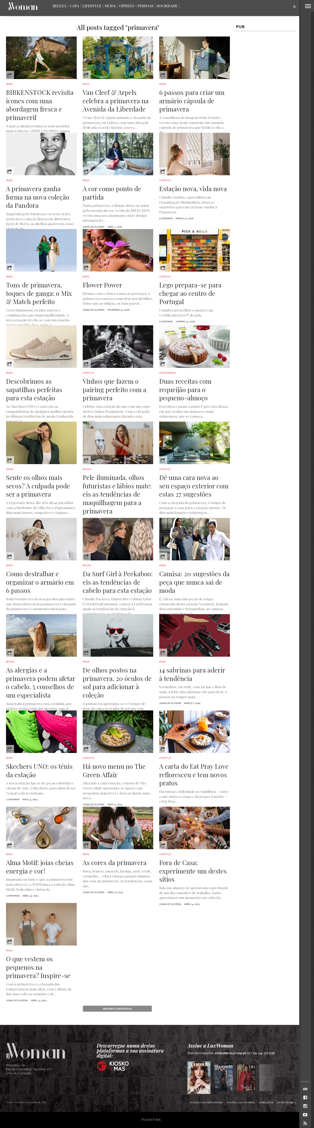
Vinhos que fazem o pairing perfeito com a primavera (114, 389)
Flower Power (102, 285)
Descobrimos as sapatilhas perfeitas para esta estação (34, 389)
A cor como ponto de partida (112, 192)
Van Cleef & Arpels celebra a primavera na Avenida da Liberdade (116, 100)
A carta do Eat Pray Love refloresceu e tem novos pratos (193, 774)
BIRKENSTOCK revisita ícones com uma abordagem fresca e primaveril (39, 104)
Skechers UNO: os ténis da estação (39, 770)
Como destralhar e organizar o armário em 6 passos (40, 581)
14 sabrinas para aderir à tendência (192, 674)
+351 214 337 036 (263, 1053)
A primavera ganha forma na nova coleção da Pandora (37, 196)
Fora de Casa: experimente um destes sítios (193, 870)
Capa (74, 5)
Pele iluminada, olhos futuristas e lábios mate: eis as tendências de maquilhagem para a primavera (117, 494)
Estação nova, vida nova (193, 188)
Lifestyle (92, 5)
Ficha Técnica (286, 1102)
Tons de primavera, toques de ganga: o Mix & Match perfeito (39, 293)
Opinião (126, 5)
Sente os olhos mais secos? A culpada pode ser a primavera (38, 485)
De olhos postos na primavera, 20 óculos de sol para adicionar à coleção (117, 682)
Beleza (59, 5)
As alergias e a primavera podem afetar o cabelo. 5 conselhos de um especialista (40, 682)
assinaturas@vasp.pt (230, 1053)
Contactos (266, 1102)
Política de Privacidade (206, 1102)
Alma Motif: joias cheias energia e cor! (39, 866)
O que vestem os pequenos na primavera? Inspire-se (38, 967)
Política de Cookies (241, 1102)
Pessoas (145, 5)
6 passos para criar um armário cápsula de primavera (191, 100)
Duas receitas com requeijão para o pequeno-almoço (185, 389)
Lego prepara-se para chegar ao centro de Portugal (190, 293)
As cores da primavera (115, 862)
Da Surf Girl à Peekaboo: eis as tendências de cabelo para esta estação (118, 581)
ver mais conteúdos (117, 1008)
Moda (110, 5)
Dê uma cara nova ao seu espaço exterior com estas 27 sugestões (193, 485)
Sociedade (167, 5)
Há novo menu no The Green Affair (114, 770)
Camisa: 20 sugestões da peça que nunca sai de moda (194, 581)
